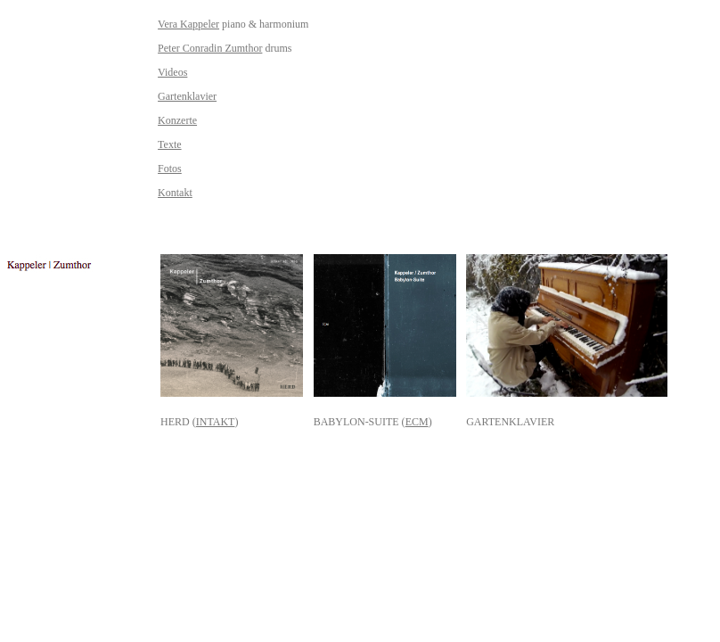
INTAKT (215, 422)
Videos (172, 72)
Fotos (170, 168)
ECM (417, 422)
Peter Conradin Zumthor (210, 48)
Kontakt (175, 192)
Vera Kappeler (188, 24)
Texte (169, 144)
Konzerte (177, 120)
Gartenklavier (187, 96)
